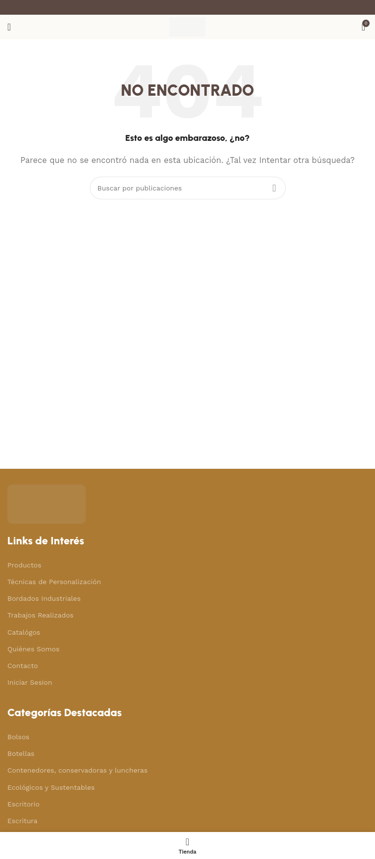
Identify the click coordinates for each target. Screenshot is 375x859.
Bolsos (18, 737)
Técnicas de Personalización (54, 582)
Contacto (22, 666)
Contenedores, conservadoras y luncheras (77, 770)
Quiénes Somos (33, 649)
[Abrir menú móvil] (9, 27)
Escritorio (23, 804)
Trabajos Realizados (40, 615)
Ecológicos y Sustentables (51, 787)
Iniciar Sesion (29, 682)
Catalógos (23, 632)
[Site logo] (187, 26)
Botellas (20, 753)
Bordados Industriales (44, 598)
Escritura (22, 821)
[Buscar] (188, 188)
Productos (24, 565)
